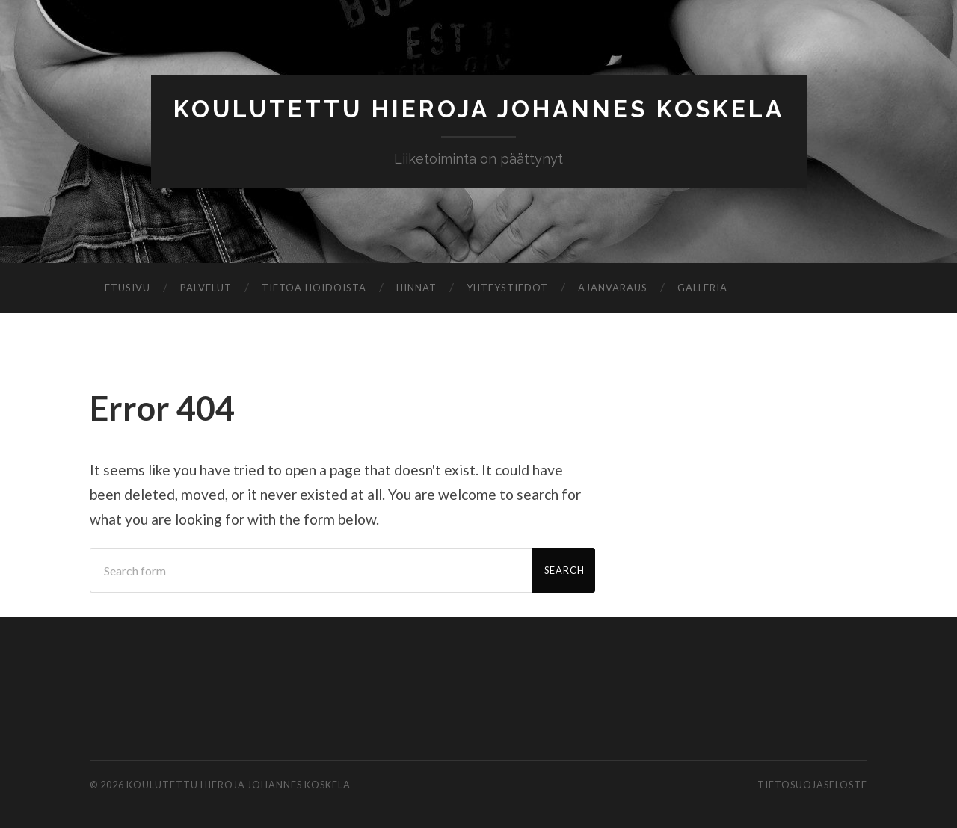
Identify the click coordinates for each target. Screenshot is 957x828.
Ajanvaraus (612, 288)
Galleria (702, 288)
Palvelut (206, 288)
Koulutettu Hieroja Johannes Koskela (478, 109)
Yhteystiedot (507, 288)
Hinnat (416, 288)
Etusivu (127, 288)
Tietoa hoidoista (314, 288)
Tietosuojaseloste (812, 785)
